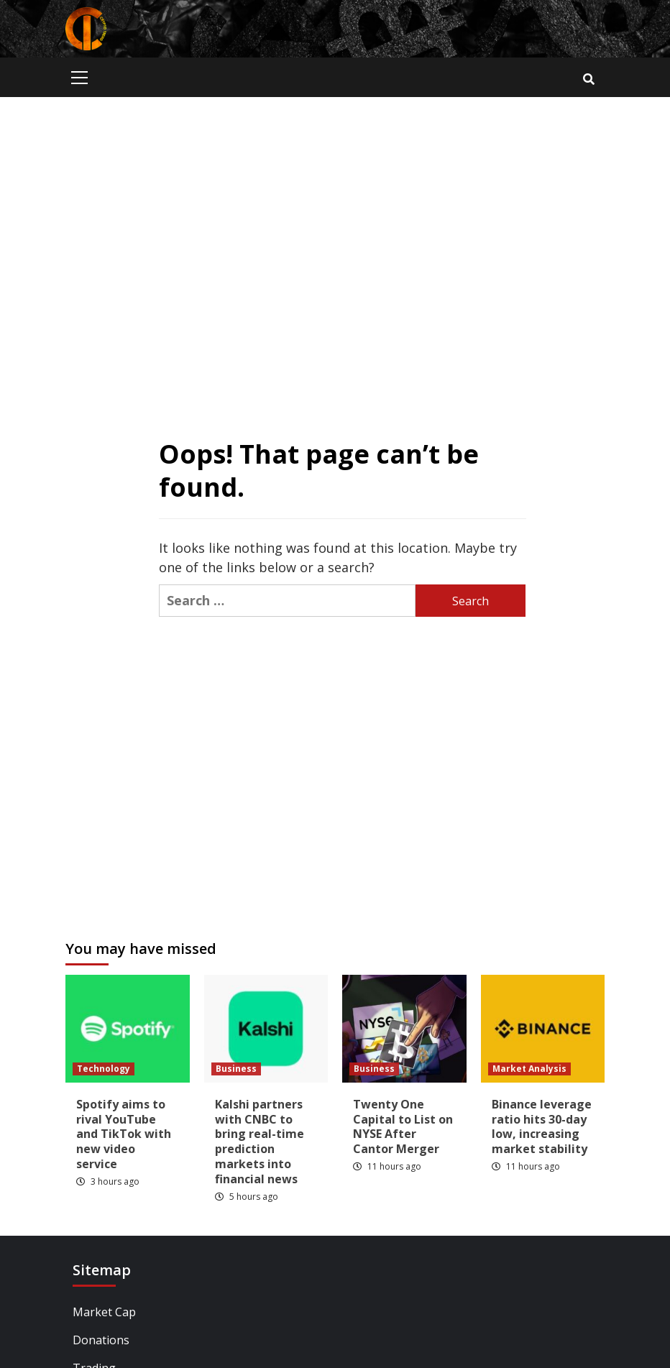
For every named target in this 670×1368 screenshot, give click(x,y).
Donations (101, 1340)
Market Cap (104, 1312)
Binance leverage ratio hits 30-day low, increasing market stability (542, 1126)
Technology (103, 1068)
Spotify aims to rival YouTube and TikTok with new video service (123, 1134)
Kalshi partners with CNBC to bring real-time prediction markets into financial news (259, 1141)
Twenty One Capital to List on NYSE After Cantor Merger (403, 1126)
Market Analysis (529, 1068)
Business (236, 1068)
